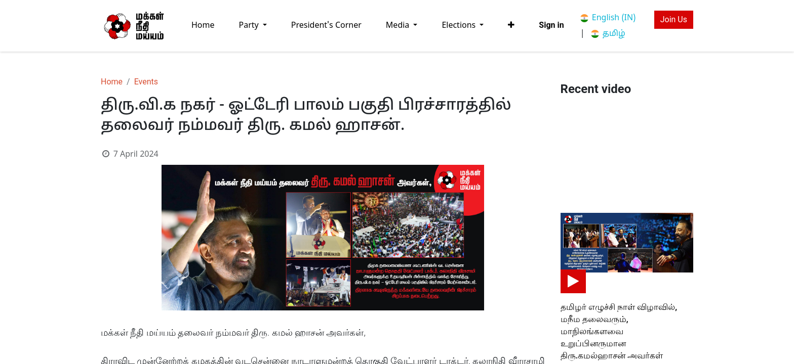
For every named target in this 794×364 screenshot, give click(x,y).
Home (112, 81)
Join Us (673, 19)
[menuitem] (203, 25)
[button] (511, 25)
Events (146, 81)
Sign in (551, 25)
